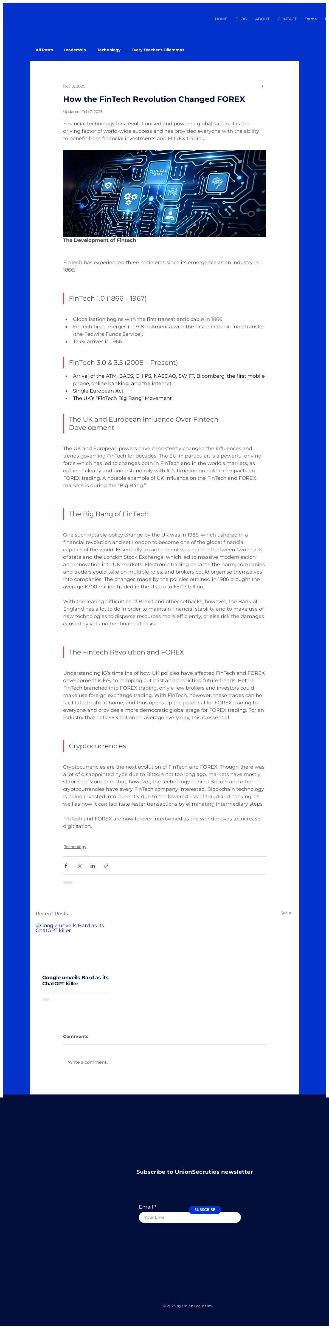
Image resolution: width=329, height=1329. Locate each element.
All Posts (44, 50)
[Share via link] (106, 865)
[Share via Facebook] (65, 865)
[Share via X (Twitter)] (79, 865)
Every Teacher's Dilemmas (157, 50)
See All (287, 912)
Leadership (75, 50)
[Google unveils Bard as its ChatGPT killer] (76, 945)
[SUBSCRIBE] (205, 1210)
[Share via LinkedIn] (92, 865)
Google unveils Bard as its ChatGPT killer (75, 981)
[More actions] (263, 86)
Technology (108, 50)
